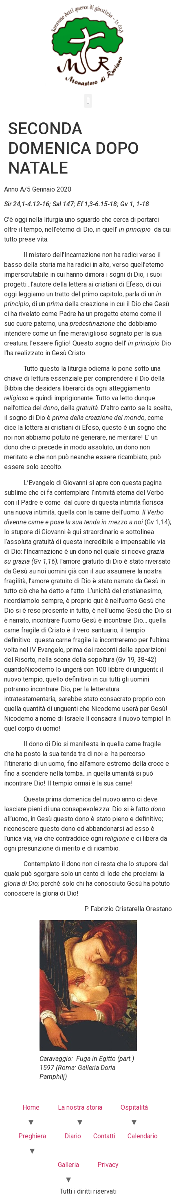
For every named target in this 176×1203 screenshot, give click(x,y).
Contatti (104, 1136)
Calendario (143, 1136)
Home (31, 1107)
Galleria (68, 1165)
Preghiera (32, 1136)
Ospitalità (134, 1107)
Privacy (108, 1165)
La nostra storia (80, 1107)
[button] (88, 101)
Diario (72, 1136)
